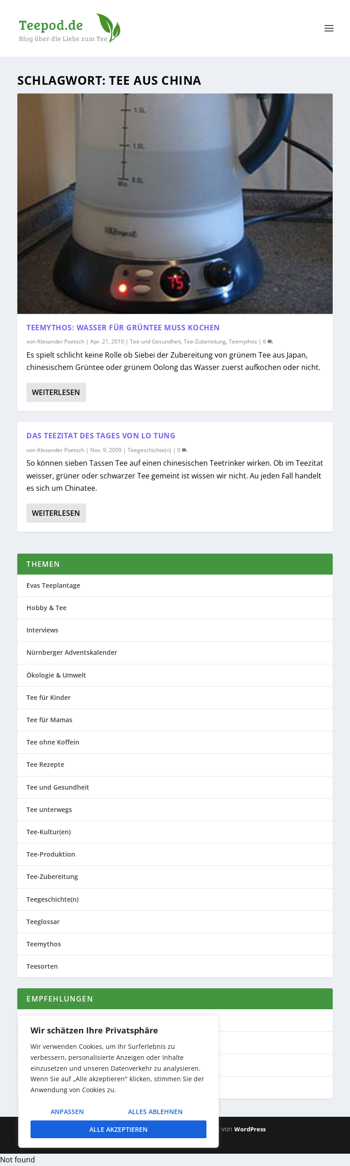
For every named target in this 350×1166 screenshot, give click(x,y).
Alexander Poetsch (60, 341)
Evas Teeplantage (53, 585)
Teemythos (243, 341)
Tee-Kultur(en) (48, 831)
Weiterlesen (56, 392)
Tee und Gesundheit (155, 341)
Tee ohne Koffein (52, 742)
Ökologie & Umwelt (56, 675)
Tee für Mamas (49, 719)
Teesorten (42, 966)
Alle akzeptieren (118, 1129)
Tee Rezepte (45, 764)
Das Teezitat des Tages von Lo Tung (100, 436)
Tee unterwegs (49, 809)
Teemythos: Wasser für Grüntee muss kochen (123, 327)
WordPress (250, 1129)
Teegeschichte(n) (149, 450)
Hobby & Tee (46, 607)
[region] (118, 1081)
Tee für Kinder (48, 697)
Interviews (42, 630)
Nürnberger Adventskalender (71, 652)
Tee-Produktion (50, 854)
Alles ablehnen (155, 1111)
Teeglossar (43, 921)
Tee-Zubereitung (205, 341)
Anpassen (67, 1111)
